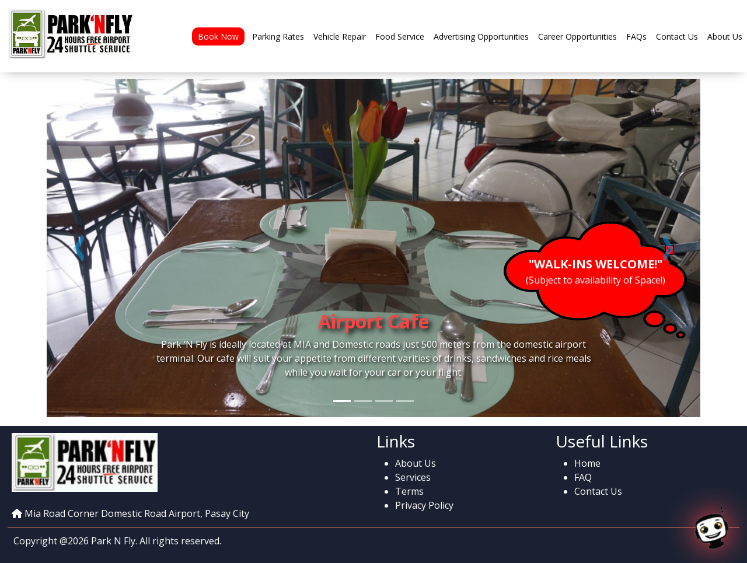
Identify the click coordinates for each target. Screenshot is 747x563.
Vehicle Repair (339, 36)
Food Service (399, 36)
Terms (409, 491)
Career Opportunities (577, 36)
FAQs (636, 36)
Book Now (218, 36)
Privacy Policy (424, 505)
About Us (724, 36)
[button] (79, 248)
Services (413, 477)
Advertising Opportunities (481, 36)
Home (587, 463)
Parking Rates (278, 36)
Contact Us (677, 36)
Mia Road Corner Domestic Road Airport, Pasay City (137, 513)
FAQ (583, 477)
